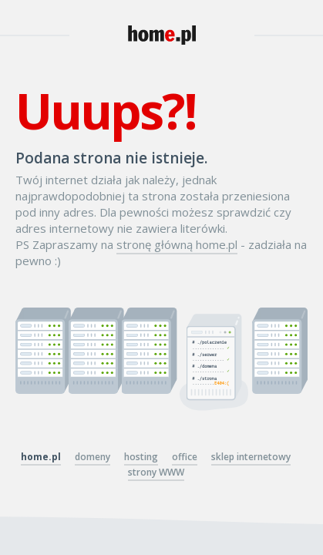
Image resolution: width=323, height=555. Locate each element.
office (184, 456)
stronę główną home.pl (176, 244)
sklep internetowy (251, 456)
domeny (92, 456)
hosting (141, 456)
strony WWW (156, 472)
